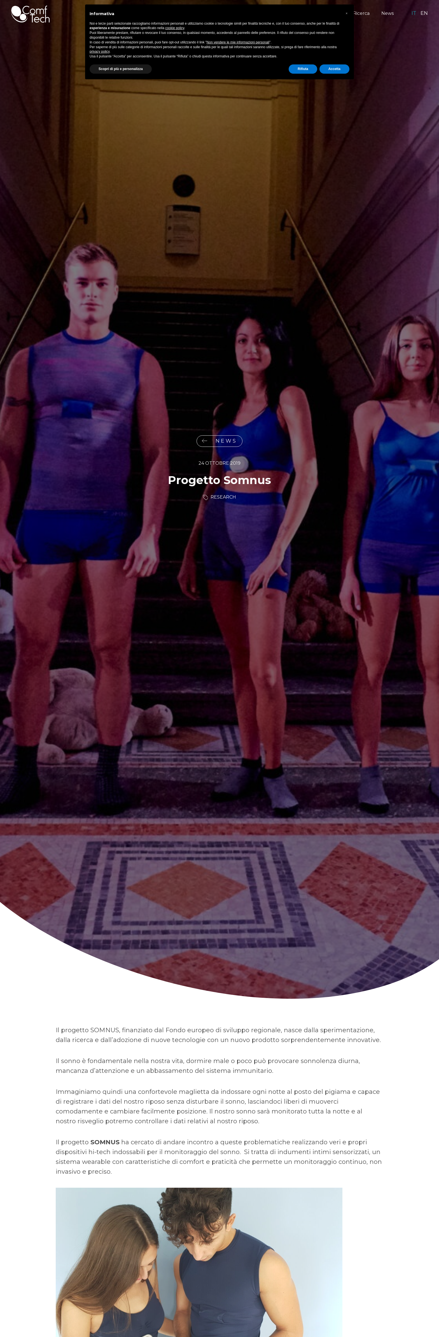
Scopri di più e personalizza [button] (121, 1322)
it (414, 13)
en (424, 13)
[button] (346, 1266)
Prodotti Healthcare (183, 13)
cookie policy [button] (174, 1281)
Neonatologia (233, 13)
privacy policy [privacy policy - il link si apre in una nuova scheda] (99, 1305)
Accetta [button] (334, 1322)
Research (223, 497)
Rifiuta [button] (303, 1322)
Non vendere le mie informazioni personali (238, 1296)
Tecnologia (329, 13)
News (387, 13)
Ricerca (361, 13)
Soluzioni (294, 13)
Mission (142, 13)
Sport (266, 13)
